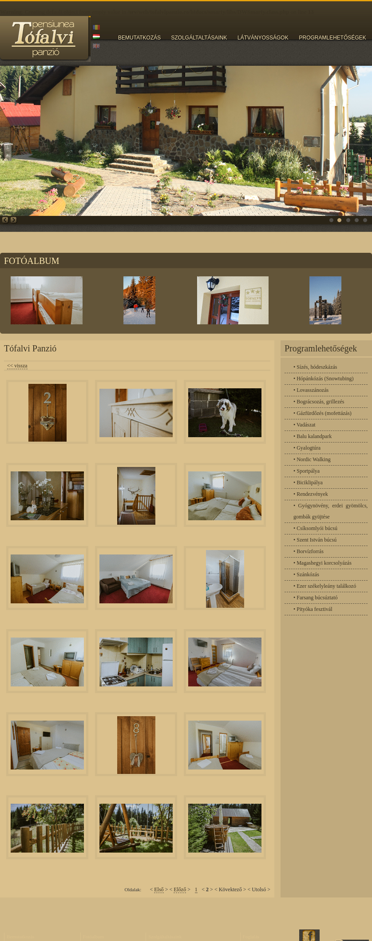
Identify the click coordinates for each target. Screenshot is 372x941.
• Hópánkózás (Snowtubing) (323, 378)
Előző (180, 889)
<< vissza (17, 366)
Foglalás (251, 936)
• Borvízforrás (308, 551)
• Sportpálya (306, 471)
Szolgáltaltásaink (165, 936)
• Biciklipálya (308, 482)
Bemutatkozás (20, 936)
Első (158, 889)
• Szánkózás (306, 574)
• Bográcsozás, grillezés (318, 402)
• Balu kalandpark (312, 436)
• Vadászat (304, 425)
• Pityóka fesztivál (312, 609)
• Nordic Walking (312, 459)
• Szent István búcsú (314, 540)
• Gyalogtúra (307, 448)
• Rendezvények (310, 494)
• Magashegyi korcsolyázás (322, 563)
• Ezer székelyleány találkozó (324, 586)
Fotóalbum (93, 936)
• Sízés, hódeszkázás (315, 367)
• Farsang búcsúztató (315, 597)
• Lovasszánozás (310, 390)
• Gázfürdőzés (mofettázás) (322, 413)
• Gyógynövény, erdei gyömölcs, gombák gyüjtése (330, 511)
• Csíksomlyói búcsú (315, 528)
